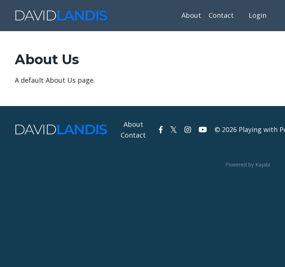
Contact (221, 15)
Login (257, 15)
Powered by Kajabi (247, 164)
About (191, 15)
